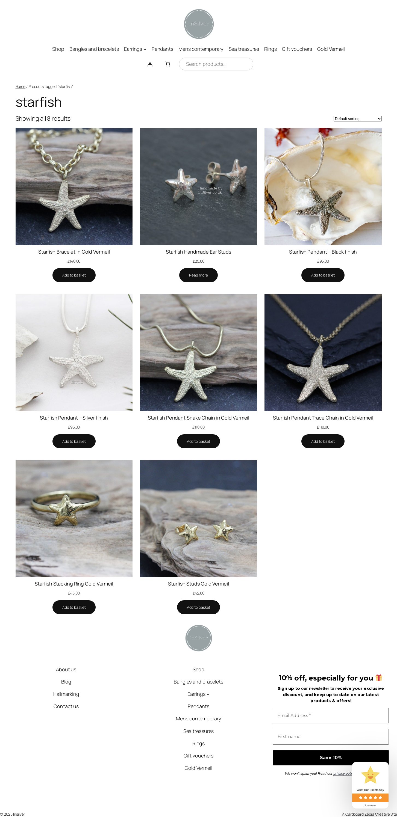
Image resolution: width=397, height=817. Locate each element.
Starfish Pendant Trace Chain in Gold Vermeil (323, 417)
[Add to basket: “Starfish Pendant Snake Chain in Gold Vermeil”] (198, 441)
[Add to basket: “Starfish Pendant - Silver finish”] (74, 441)
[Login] (150, 64)
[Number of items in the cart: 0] (167, 64)
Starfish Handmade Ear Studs (198, 251)
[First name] (331, 737)
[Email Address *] (331, 715)
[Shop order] (358, 118)
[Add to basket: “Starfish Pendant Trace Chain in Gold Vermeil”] (323, 441)
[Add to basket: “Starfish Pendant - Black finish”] (323, 275)
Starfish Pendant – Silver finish (74, 417)
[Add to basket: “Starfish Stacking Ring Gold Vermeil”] (74, 607)
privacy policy (344, 773)
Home (21, 86)
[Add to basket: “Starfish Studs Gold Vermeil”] (198, 607)
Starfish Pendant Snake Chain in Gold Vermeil (198, 417)
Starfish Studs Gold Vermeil (198, 583)
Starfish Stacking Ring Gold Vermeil (74, 583)
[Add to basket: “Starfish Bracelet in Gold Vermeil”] (74, 275)
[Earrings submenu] (144, 48)
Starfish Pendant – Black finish (323, 251)
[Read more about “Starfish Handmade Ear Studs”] (198, 275)
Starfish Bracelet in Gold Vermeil (74, 251)
